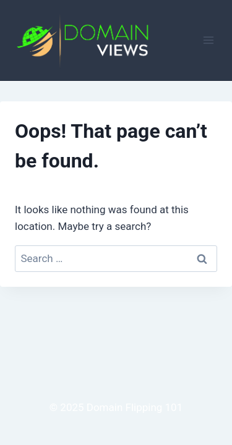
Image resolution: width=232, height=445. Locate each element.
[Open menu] (208, 40)
